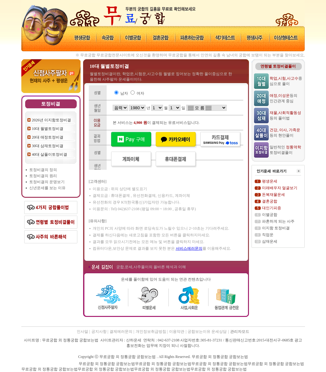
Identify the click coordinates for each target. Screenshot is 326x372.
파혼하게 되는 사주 (278, 221)
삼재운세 (269, 241)
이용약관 (176, 331)
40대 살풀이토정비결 (49, 154)
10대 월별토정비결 (47, 128)
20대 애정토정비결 (47, 137)
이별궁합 (269, 214)
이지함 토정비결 (276, 228)
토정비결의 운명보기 (47, 182)
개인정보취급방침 (151, 331)
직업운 (267, 234)
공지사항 (99, 331)
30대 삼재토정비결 (47, 146)
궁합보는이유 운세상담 (207, 331)
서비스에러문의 (189, 248)
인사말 (82, 331)
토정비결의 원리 (43, 176)
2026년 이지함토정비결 (51, 120)
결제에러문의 (121, 331)
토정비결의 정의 (43, 170)
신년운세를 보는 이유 (47, 188)
